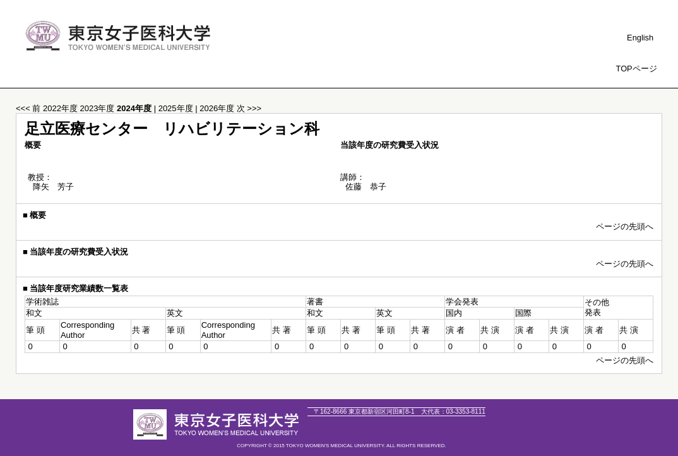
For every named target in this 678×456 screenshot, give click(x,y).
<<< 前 (28, 108)
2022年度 (61, 108)
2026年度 (218, 108)
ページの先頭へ (624, 226)
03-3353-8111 (453, 411)
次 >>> (249, 108)
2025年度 (177, 108)
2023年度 (98, 108)
